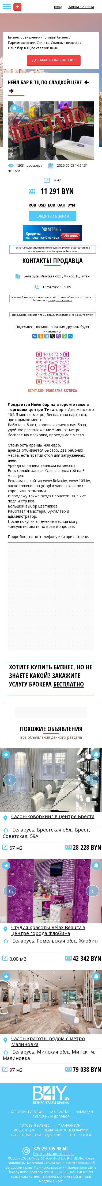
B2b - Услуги (80, 1135)
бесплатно (68, 684)
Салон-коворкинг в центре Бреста (53, 816)
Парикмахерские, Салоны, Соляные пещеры (43, 42)
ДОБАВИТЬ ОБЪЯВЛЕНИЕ (53, 60)
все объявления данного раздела (51, 737)
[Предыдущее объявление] (86, 82)
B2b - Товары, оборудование (36, 1135)
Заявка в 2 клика (81, 7)
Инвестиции (25, 1130)
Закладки (84, 1111)
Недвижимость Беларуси (66, 1130)
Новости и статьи (25, 1111)
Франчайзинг (70, 1125)
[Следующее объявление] (11, 91)
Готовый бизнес (56, 37)
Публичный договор (51, 1116)
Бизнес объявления (24, 37)
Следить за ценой (52, 216)
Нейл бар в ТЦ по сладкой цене (33, 48)
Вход (58, 7)
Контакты (59, 1111)
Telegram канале (60, 300)
